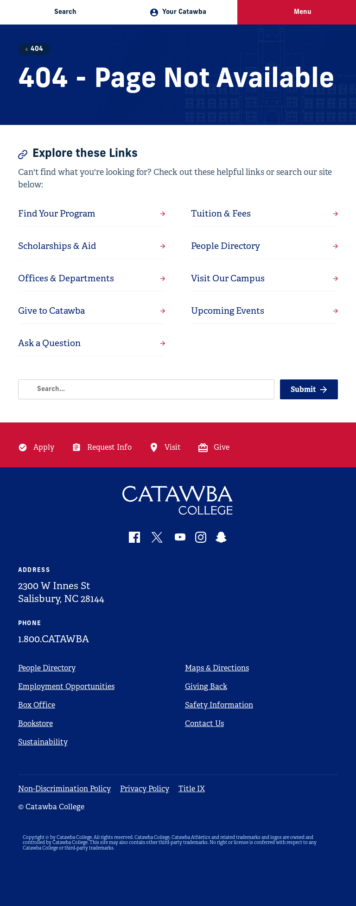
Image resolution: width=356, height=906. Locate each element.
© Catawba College (51, 807)
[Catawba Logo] (178, 500)
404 (37, 49)
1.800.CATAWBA (53, 639)
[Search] (146, 389)
